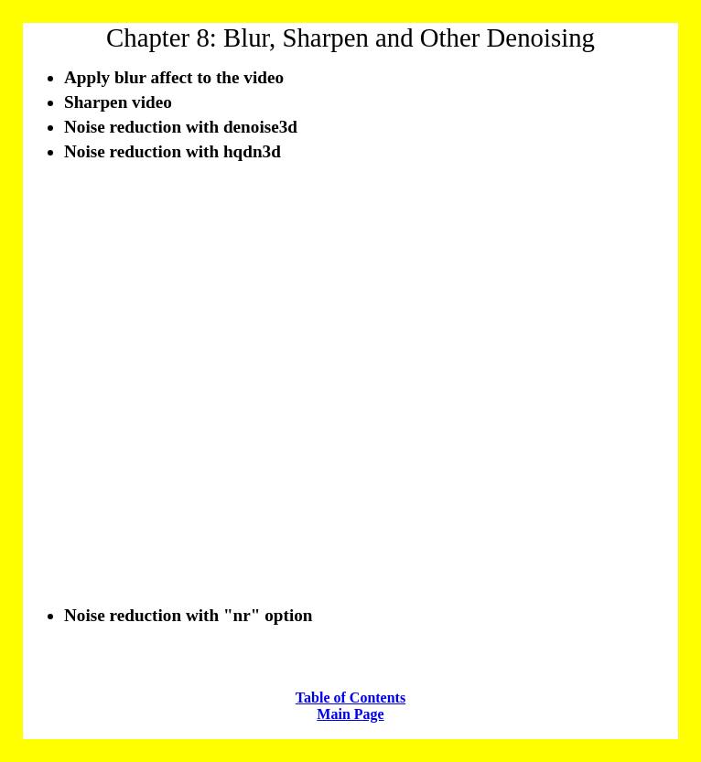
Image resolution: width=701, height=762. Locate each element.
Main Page (350, 714)
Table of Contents (350, 697)
